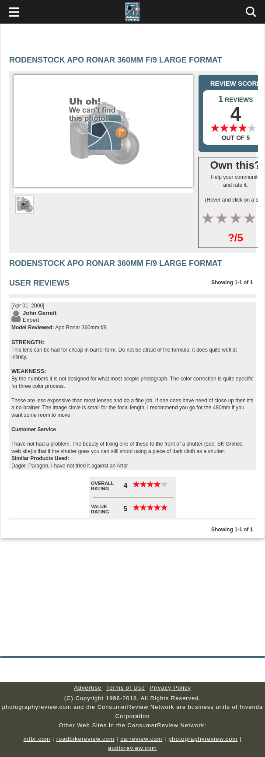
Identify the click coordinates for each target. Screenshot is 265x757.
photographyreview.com (202, 739)
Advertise (87, 687)
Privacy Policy (170, 687)
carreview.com (141, 739)
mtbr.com (37, 739)
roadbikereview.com (85, 739)
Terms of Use (125, 687)
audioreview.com (132, 748)
